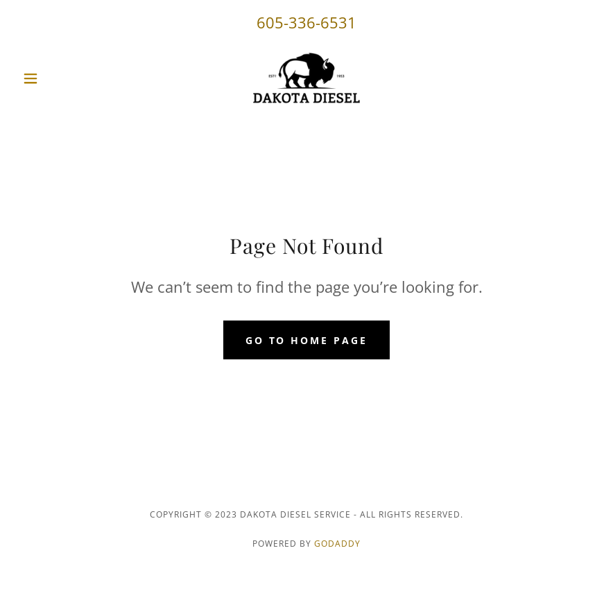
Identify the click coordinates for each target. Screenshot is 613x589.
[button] (60, 78)
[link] (306, 78)
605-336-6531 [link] (306, 22)
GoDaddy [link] (337, 543)
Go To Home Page (306, 340)
